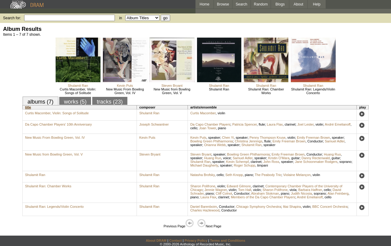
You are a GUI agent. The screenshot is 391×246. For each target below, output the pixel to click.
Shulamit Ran (78, 85)
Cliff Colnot (224, 193)
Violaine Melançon (297, 175)
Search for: (12, 18)
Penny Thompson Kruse (268, 137)
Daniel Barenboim (203, 206)
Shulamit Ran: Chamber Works (266, 91)
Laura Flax (275, 124)
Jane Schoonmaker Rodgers (316, 161)
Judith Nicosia (301, 193)
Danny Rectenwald (315, 158)
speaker (214, 137)
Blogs (280, 4)
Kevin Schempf (237, 161)
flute (262, 124)
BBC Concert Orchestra (330, 206)
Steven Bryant (171, 85)
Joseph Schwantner (154, 124)
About (298, 4)
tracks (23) (110, 102)
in (120, 18)
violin (221, 113)
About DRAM (156, 240)
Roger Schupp (244, 165)
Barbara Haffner (310, 190)
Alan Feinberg (338, 193)
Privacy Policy (196, 240)
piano (222, 128)
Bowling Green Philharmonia (211, 141)
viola (293, 190)
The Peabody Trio (268, 175)
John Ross (271, 161)
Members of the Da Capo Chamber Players (263, 197)
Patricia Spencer (244, 124)
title (28, 107)
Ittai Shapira (292, 206)
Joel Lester (305, 124)
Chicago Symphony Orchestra (258, 206)
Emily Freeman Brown (313, 137)
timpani (262, 165)
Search (241, 4)
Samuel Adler (335, 141)
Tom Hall (244, 190)
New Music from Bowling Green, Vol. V (172, 91)
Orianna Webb (215, 145)
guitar (295, 158)
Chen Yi (228, 137)
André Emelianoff (337, 124)
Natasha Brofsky (202, 175)
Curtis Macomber (203, 113)
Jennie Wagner (215, 190)
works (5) (75, 102)
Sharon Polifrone (202, 186)
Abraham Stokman (265, 193)
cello (193, 128)
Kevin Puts (125, 85)
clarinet (290, 124)
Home (204, 4)
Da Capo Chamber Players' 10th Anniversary (58, 124)
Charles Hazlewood (204, 210)
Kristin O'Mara (278, 158)
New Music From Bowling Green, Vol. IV (125, 91)
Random (261, 4)
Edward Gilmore (239, 186)
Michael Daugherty (204, 165)
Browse (223, 4)
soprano (345, 161)
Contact (175, 240)
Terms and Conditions (227, 240)
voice (227, 158)
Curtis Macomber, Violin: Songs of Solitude (78, 91)
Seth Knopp (234, 175)
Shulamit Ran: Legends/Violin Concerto (313, 91)
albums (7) (40, 102)
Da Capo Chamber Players (210, 124)
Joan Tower (207, 128)
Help (317, 4)
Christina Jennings (248, 141)
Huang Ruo (332, 154)
